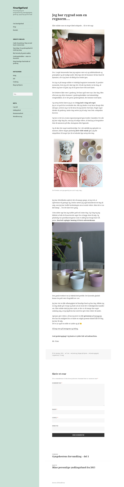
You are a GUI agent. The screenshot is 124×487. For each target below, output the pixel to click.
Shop (14, 27)
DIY (14, 79)
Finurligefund (20, 7)
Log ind (15, 107)
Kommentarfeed (18, 113)
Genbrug (15, 82)
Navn (54, 409)
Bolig (14, 75)
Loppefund (55, 355)
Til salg (61, 355)
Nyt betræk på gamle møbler (22, 53)
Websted (55, 426)
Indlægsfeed (17, 110)
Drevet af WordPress (58, 483)
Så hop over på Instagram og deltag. (65, 329)
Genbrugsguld (94, 353)
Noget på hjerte (18, 85)
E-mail (55, 417)
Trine (67, 353)
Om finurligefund (18, 23)
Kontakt (15, 30)
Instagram (98, 316)
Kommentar (57, 383)
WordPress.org (17, 116)
